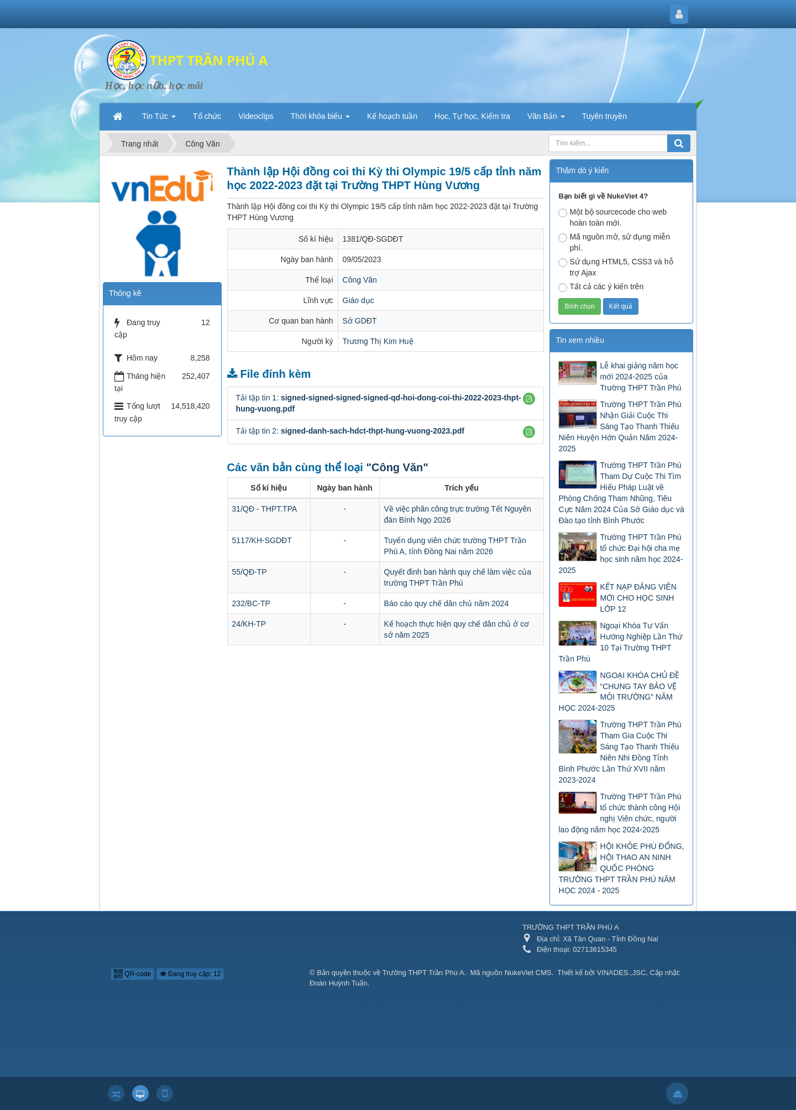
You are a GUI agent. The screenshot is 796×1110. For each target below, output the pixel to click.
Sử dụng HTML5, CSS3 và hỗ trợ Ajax (615, 267)
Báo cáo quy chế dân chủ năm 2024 (446, 603)
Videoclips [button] (256, 116)
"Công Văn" (397, 467)
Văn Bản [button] (546, 119)
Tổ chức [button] (207, 116)
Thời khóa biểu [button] (320, 119)
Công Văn (360, 279)
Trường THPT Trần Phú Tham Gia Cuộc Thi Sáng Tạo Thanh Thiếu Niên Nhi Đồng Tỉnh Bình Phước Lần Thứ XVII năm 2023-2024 (619, 752)
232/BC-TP (251, 603)
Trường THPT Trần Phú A (423, 972)
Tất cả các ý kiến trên (600, 287)
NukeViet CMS (528, 972)
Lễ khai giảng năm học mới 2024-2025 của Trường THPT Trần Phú (640, 376)
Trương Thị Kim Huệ (378, 341)
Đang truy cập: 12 (190, 974)
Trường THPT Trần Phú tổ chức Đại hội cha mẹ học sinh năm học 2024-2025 (620, 554)
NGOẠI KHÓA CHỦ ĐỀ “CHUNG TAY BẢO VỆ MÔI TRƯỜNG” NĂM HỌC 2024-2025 (618, 692)
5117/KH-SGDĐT (262, 540)
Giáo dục (358, 300)
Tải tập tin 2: (350, 430)
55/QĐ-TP (249, 571)
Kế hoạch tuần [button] (392, 116)
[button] (529, 399)
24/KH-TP (249, 623)
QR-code (132, 974)
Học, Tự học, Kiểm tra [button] (472, 116)
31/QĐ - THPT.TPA (264, 508)
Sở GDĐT (360, 320)
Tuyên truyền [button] (604, 116)
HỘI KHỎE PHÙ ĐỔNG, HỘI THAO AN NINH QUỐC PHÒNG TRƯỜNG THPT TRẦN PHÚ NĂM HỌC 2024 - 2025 (621, 868)
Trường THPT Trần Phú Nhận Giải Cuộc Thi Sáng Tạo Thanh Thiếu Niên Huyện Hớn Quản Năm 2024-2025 (619, 426)
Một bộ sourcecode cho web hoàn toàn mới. (612, 217)
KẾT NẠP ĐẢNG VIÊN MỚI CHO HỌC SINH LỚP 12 (638, 597)
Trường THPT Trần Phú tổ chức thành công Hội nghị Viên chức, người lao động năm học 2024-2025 (619, 813)
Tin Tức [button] (159, 119)
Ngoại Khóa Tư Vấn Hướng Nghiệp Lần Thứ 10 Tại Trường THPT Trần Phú (620, 642)
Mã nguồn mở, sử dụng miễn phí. (614, 242)
